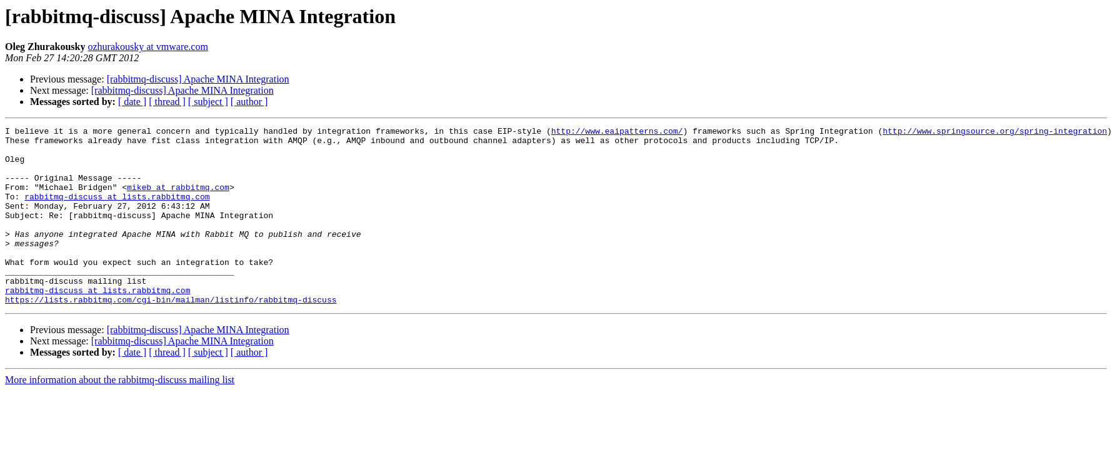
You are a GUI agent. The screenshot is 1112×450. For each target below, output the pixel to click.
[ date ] (132, 101)
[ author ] (249, 101)
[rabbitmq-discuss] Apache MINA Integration (198, 79)
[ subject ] (208, 101)
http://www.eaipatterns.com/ (617, 132)
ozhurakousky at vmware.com (148, 46)
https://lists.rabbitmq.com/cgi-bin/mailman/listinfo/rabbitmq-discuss (170, 335)
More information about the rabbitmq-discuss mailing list (119, 415)
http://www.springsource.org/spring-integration (995, 132)
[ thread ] (167, 101)
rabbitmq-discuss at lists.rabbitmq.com (116, 211)
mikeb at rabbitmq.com (178, 200)
